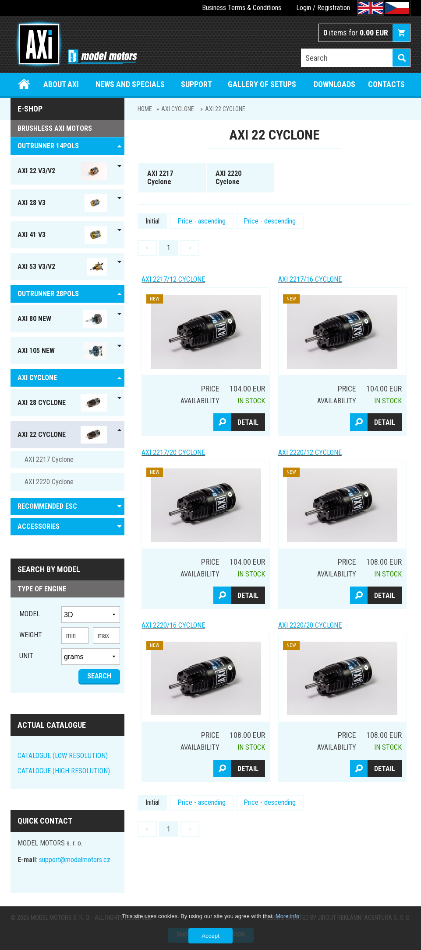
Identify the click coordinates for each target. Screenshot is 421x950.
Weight (30, 635)
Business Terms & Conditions (241, 7)
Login (303, 7)
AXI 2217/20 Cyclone (173, 452)
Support (196, 84)
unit (26, 656)
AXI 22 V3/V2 (62, 171)
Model (29, 614)
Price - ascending (201, 221)
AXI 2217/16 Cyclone (310, 279)
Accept (210, 936)
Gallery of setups (262, 84)
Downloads (334, 84)
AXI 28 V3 (62, 203)
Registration (333, 7)
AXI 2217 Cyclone (49, 459)
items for (355, 32)
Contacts (386, 84)
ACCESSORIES (39, 526)
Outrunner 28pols (48, 294)
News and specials (130, 84)
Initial (152, 221)
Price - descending (270, 221)
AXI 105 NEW (62, 351)
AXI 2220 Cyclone (49, 482)
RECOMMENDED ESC (47, 506)
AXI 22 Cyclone (225, 108)
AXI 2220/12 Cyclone (310, 452)
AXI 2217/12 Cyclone (173, 279)
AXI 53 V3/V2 (62, 267)
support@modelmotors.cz (74, 860)
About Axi (61, 84)
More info (287, 916)
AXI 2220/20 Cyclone (310, 625)
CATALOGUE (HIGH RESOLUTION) (64, 771)
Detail (247, 422)
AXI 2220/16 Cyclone (173, 625)
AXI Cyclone (177, 108)
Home (24, 84)
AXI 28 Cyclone (62, 403)
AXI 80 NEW (62, 319)
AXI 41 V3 (62, 235)
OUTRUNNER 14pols (48, 146)
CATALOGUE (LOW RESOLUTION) (63, 755)
